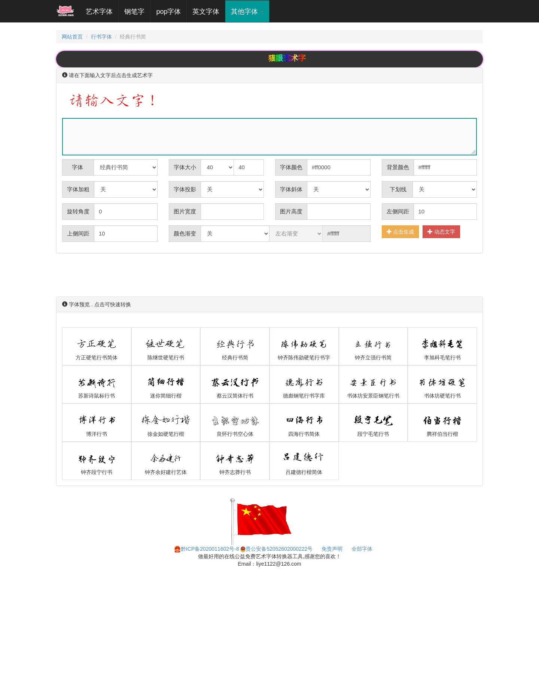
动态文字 (441, 231)
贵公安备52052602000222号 (276, 549)
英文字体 (205, 11)
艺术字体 (102, 11)
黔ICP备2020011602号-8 (206, 549)
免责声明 (332, 549)
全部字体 (361, 549)
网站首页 (72, 37)
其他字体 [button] (247, 11)
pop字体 (168, 11)
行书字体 (101, 37)
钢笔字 (134, 11)
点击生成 (400, 231)
